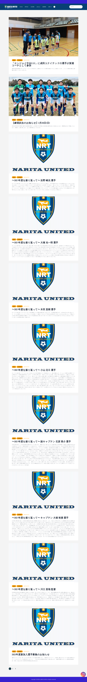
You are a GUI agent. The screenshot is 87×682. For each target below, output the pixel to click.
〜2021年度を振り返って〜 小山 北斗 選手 (34, 370)
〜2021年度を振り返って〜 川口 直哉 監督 (34, 589)
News (14, 60)
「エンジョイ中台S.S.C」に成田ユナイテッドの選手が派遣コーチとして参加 (43, 64)
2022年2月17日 (26, 119)
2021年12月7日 (26, 177)
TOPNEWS (20, 60)
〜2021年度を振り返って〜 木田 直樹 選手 (34, 309)
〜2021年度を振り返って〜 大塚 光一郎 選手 (35, 243)
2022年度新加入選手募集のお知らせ (31, 654)
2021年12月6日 (26, 438)
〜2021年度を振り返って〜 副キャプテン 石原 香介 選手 (41, 441)
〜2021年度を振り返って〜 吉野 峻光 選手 (34, 180)
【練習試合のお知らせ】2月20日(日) (31, 123)
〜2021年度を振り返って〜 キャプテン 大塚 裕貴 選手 (40, 518)
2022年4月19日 (26, 60)
